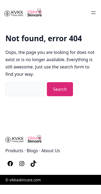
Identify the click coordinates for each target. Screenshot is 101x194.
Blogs (32, 150)
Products (14, 150)
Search (60, 88)
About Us (50, 150)
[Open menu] (93, 12)
